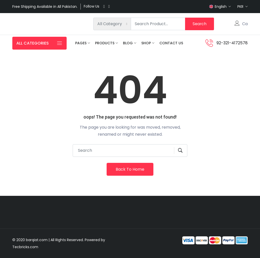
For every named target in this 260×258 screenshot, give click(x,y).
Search (199, 24)
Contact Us (171, 43)
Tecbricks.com (25, 246)
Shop (146, 43)
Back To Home (130, 169)
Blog (128, 43)
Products (104, 43)
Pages (80, 43)
